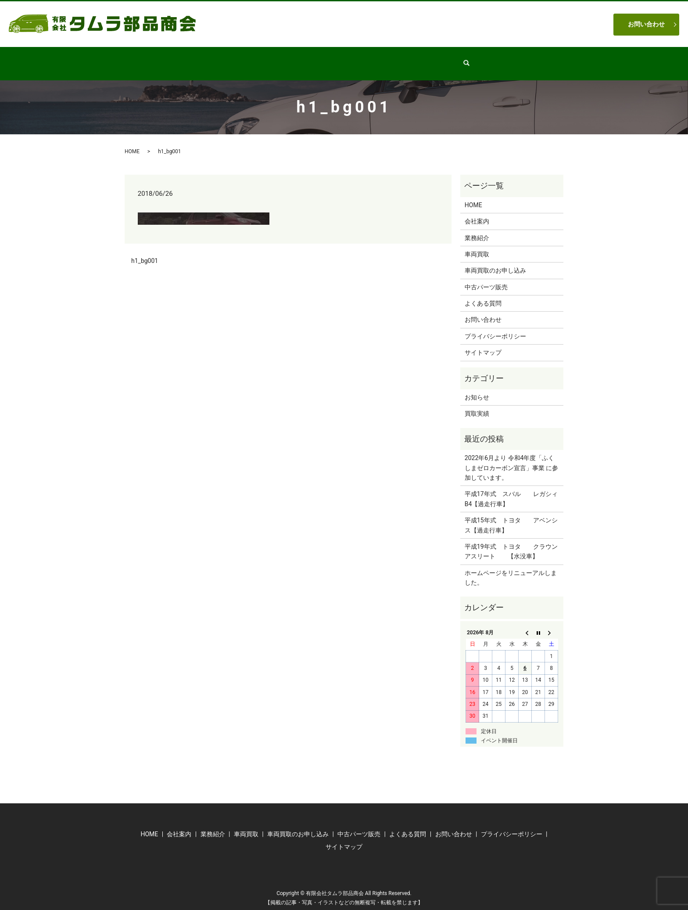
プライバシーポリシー (495, 327)
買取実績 (477, 405)
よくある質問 (448, 58)
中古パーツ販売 (346, 58)
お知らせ (477, 388)
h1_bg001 (144, 252)
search (489, 59)
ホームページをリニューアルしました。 (511, 569)
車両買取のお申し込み (495, 262)
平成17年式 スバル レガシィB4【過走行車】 (511, 490)
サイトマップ (483, 344)
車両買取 (399, 58)
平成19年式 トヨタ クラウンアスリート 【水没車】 (511, 543)
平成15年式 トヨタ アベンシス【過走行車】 (511, 516)
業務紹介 (294, 58)
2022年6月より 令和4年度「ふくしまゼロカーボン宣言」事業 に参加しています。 (511, 459)
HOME (212, 58)
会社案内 (251, 58)
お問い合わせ (646, 24)
